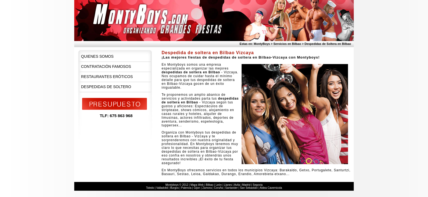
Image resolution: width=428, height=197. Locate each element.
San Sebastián (249, 187)
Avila (237, 184)
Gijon (197, 187)
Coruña (218, 187)
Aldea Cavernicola (271, 187)
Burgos (174, 187)
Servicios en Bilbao (287, 43)
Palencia (186, 187)
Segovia (258, 184)
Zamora (207, 187)
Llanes (228, 184)
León (219, 184)
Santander (231, 187)
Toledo (150, 187)
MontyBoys (262, 43)
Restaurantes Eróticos (107, 76)
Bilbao (209, 184)
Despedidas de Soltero (106, 87)
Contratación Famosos (106, 66)
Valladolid (162, 187)
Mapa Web (197, 184)
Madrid (246, 184)
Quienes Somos (97, 56)
